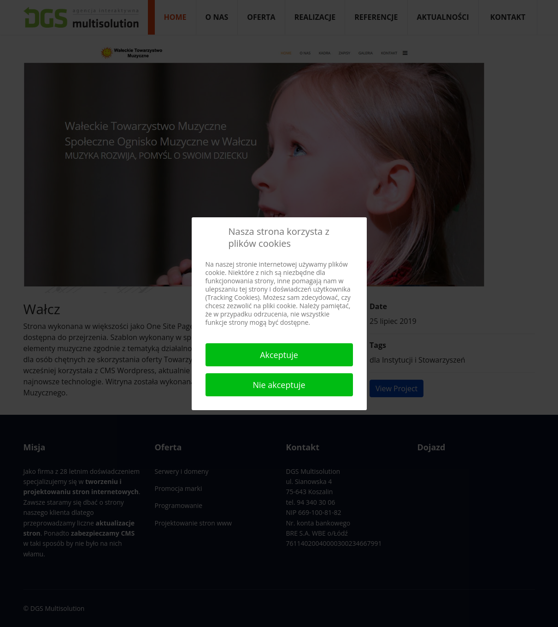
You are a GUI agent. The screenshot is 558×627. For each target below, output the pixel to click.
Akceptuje (279, 354)
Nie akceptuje (279, 384)
